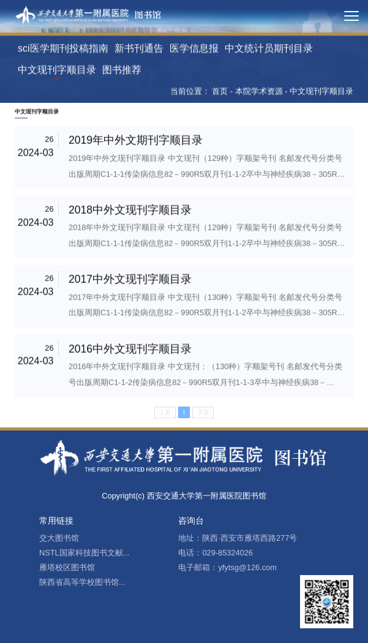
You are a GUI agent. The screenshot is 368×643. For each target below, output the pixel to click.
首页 (220, 92)
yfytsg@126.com (247, 567)
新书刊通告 (139, 50)
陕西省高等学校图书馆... (82, 582)
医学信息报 (194, 50)
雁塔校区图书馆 (67, 567)
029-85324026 (227, 552)
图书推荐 (121, 71)
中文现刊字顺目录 (57, 71)
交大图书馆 (59, 538)
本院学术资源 (259, 92)
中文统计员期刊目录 (269, 50)
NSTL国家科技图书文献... (84, 552)
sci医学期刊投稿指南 (63, 50)
